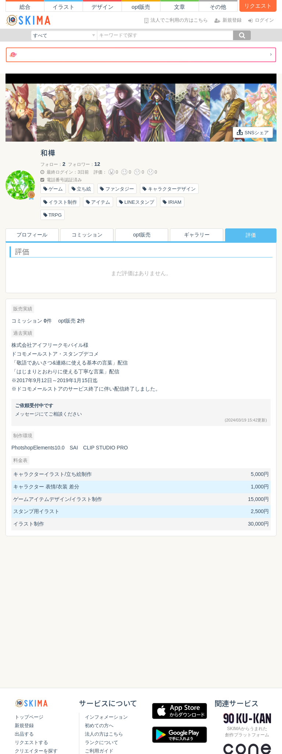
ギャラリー (196, 235)
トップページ (29, 717)
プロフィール (31, 235)
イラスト (64, 7)
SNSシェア (253, 132)
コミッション (86, 235)
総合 (24, 7)
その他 (218, 7)
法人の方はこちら (102, 734)
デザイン (102, 7)
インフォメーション (104, 717)
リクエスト (258, 6)
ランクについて (100, 742)
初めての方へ (97, 725)
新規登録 (24, 725)
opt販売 (140, 7)
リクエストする (31, 742)
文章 (179, 7)
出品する (24, 734)
